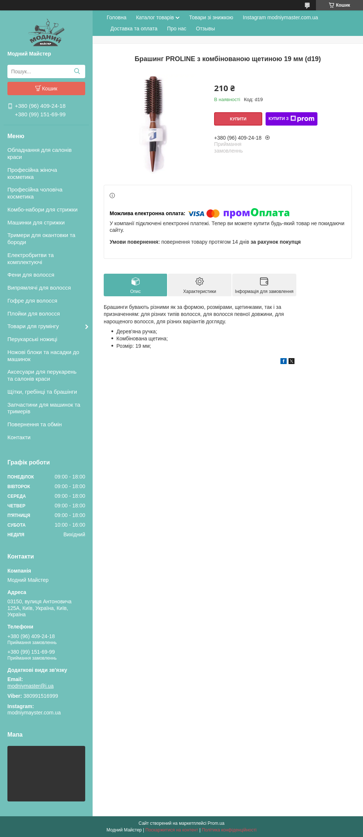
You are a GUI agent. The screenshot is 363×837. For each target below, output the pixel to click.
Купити (238, 119)
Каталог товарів (155, 17)
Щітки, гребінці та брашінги (42, 392)
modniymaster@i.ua (30, 686)
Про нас (176, 28)
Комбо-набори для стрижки (42, 209)
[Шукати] (77, 71)
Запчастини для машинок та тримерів (43, 408)
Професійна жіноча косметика (32, 173)
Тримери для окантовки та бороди (41, 238)
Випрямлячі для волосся (39, 287)
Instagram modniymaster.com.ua (280, 17)
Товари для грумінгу (33, 326)
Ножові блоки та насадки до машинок (43, 355)
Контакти (18, 437)
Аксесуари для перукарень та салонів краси (42, 375)
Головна (116, 17)
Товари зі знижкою (211, 17)
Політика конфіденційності (229, 830)
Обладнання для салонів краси (39, 153)
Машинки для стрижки (36, 222)
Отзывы (205, 28)
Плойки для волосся (33, 313)
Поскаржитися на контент (172, 830)
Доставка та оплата (133, 28)
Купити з (291, 119)
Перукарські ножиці (32, 339)
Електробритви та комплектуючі (30, 258)
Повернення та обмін (34, 424)
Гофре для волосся (32, 300)
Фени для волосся (30, 274)
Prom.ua (216, 823)
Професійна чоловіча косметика (35, 193)
